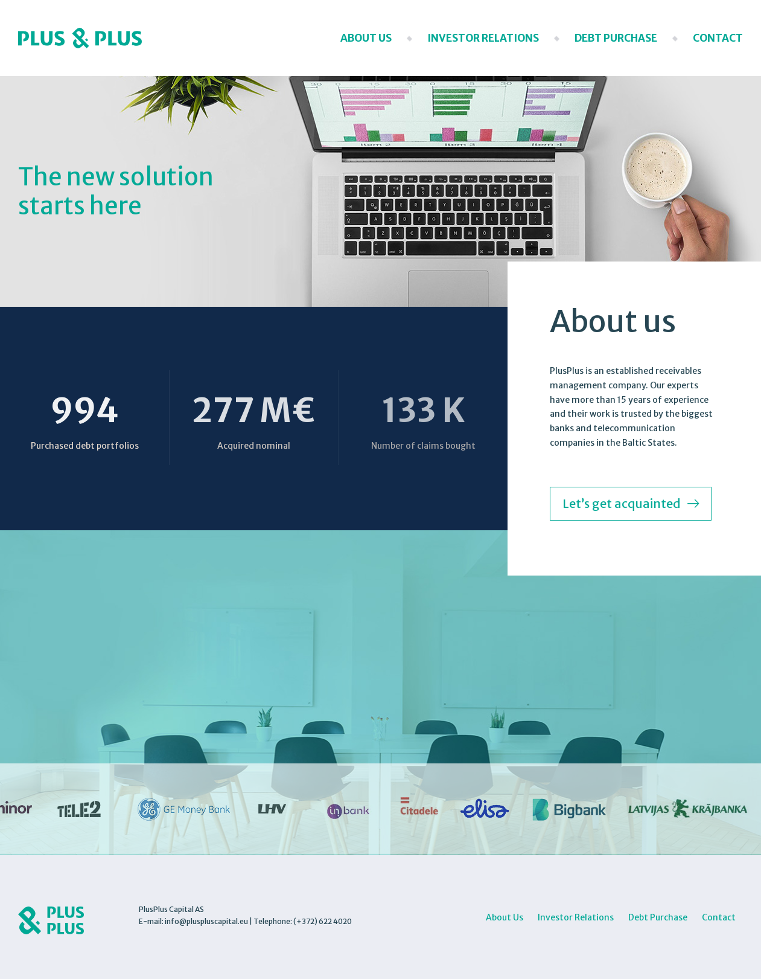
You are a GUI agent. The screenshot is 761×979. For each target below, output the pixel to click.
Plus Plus (80, 38)
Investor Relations (483, 38)
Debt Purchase (616, 38)
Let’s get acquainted (621, 503)
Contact (718, 38)
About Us (366, 38)
